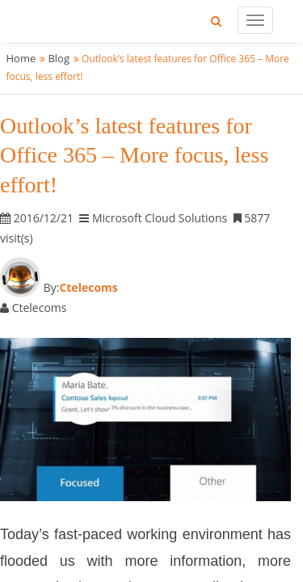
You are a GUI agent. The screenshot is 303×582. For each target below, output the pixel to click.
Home (21, 58)
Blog (58, 58)
